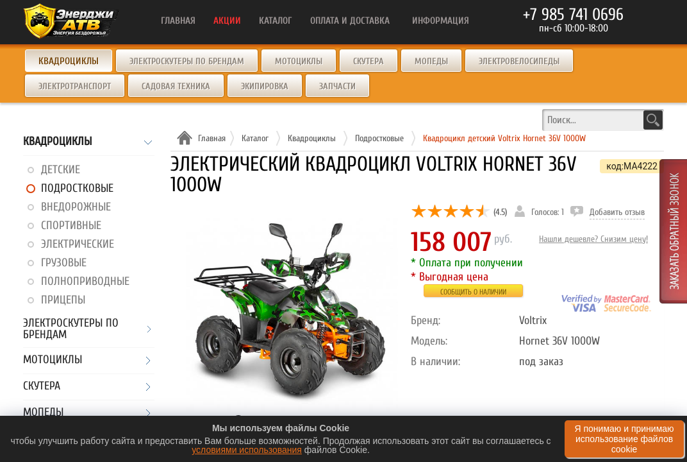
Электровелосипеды (519, 61)
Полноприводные (85, 281)
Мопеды (431, 61)
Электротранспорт (74, 86)
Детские (60, 169)
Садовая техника (176, 86)
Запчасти (337, 86)
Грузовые (64, 263)
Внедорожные (76, 207)
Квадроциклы (57, 142)
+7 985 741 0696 (573, 14)
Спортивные (71, 225)
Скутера (368, 61)
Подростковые (77, 188)
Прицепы (63, 300)
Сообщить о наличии (473, 291)
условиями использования (247, 450)
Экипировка (264, 86)
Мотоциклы (298, 61)
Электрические (77, 244)
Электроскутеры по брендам (186, 61)
